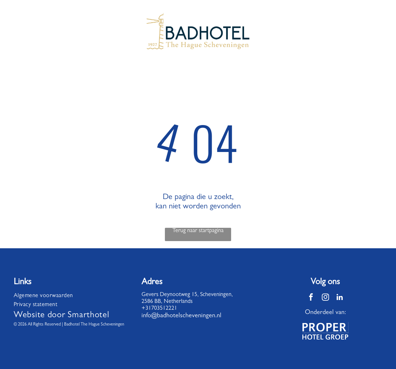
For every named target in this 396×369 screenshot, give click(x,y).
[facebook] (311, 298)
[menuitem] (70, 296)
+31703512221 (159, 309)
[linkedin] (339, 298)
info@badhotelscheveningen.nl (181, 316)
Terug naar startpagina (198, 231)
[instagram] (325, 298)
